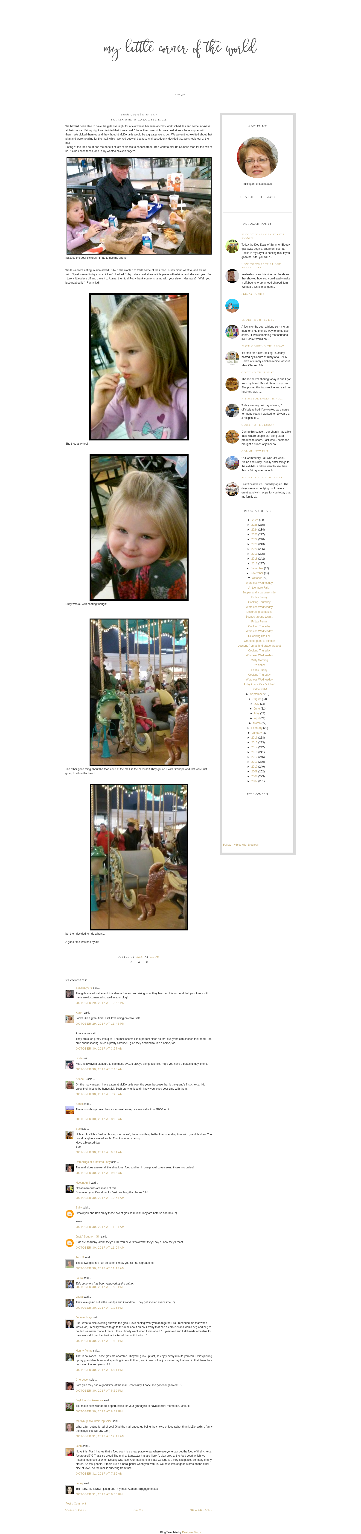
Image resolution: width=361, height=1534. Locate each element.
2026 (255, 520)
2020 (254, 549)
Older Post (76, 1510)
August (257, 699)
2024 (254, 529)
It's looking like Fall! (259, 636)
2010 (254, 766)
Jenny (79, 1483)
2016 (254, 737)
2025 (254, 524)
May (256, 713)
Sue (78, 1128)
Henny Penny (84, 1350)
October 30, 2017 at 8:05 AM (99, 1119)
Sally (79, 1207)
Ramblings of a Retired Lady (93, 1162)
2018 (254, 558)
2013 (254, 752)
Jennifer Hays (84, 1317)
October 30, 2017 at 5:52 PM (99, 1390)
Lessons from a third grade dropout (259, 645)
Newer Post (201, 1510)
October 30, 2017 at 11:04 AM (100, 1227)
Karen (79, 1012)
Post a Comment (75, 1503)
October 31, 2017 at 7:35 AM (99, 1473)
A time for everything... (263, 399)
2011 (254, 761)
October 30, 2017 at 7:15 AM (99, 1069)
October (257, 578)
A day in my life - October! (259, 684)
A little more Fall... (259, 587)
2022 (254, 539)
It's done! (259, 665)
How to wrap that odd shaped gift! (262, 266)
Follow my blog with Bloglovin (241, 844)
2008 (254, 776)
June (257, 708)
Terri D (80, 1257)
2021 (254, 544)
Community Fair (255, 451)
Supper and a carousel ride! (259, 592)
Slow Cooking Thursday (263, 346)
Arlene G (81, 1079)
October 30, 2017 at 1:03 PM (99, 1287)
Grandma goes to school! (259, 640)
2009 (254, 771)
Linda (79, 1058)
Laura (79, 1278)
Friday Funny (253, 294)
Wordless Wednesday (259, 582)
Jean (79, 1446)
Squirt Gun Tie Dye (258, 320)
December (256, 568)
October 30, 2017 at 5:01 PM (99, 1370)
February (256, 728)
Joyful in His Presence (89, 1400)
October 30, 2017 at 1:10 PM (99, 1341)
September (257, 694)
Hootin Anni (83, 1182)
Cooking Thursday (258, 372)
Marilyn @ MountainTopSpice (94, 1421)
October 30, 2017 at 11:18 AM (100, 1268)
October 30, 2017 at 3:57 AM (99, 1048)
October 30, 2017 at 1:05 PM (99, 1307)
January (257, 732)
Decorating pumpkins (259, 611)
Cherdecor (82, 1379)
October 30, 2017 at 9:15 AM (99, 1173)
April (257, 718)
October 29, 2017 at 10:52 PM (100, 1003)
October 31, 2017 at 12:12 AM (100, 1436)
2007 (254, 781)
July (256, 703)
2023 (254, 534)
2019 (254, 553)
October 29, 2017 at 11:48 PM (100, 1023)
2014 (254, 747)
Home (180, 96)
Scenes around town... (259, 616)
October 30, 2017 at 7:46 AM (99, 1094)
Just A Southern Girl (88, 1236)
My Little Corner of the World (180, 49)
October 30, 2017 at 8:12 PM (99, 1411)
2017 (254, 563)
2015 (254, 742)
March (257, 723)
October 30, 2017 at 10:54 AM (100, 1198)
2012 (254, 757)
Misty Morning (259, 660)
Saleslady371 (84, 987)
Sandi (79, 1104)
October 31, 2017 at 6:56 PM (99, 1494)
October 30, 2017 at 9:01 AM (99, 1152)
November (256, 573)
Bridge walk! (259, 689)
